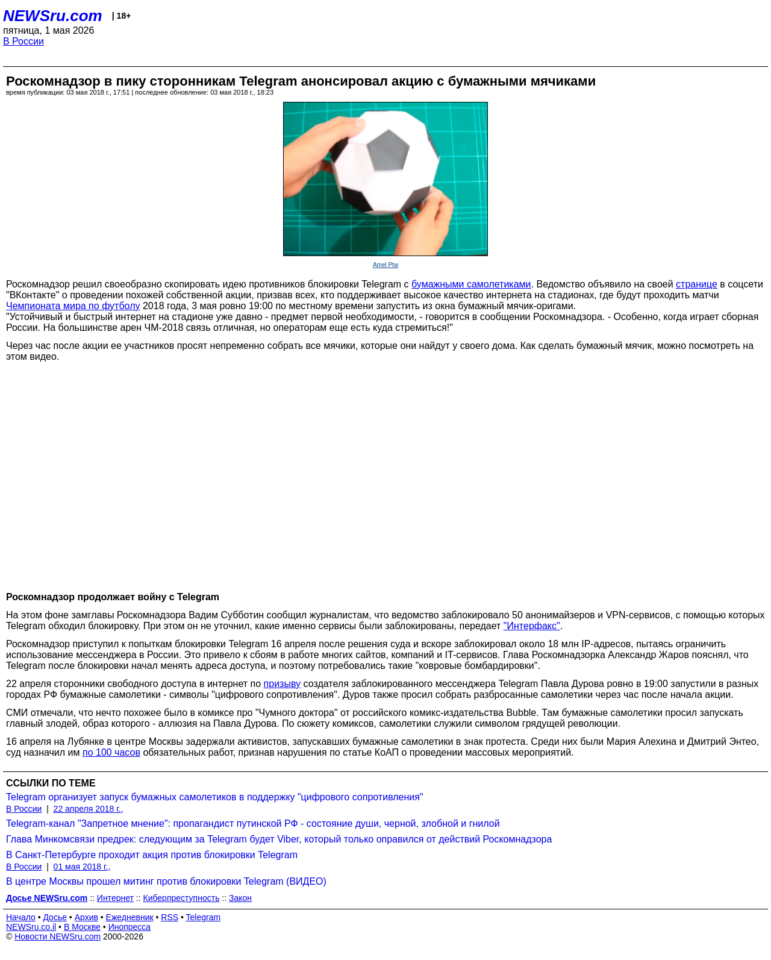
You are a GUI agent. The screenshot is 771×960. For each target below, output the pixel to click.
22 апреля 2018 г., (88, 809)
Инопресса (129, 927)
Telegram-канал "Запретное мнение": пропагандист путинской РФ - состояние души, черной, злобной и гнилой (253, 823)
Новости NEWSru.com (57, 936)
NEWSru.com (52, 16)
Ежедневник (130, 917)
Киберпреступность (181, 898)
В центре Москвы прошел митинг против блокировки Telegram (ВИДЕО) (166, 881)
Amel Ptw (385, 265)
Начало (21, 917)
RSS (169, 917)
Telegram (203, 917)
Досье (55, 917)
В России (23, 41)
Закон (240, 898)
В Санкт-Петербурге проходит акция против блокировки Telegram (152, 855)
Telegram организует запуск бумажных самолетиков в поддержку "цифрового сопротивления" (214, 797)
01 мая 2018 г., (82, 866)
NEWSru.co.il (31, 927)
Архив (86, 917)
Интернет (115, 898)
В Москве (82, 927)
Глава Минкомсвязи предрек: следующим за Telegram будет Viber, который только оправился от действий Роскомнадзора (279, 839)
